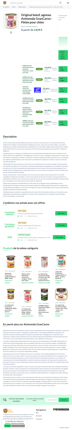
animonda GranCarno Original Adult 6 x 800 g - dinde (10, 275)
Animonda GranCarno (31, 26)
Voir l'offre (62, 69)
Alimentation (22, 7)
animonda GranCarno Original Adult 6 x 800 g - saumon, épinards (60, 275)
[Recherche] (34, 3)
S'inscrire (63, 400)
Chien (14, 7)
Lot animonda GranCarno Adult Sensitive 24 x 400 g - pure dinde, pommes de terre (44, 277)
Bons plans (39, 416)
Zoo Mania (6, 7)
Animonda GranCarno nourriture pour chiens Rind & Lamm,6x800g (27, 90)
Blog (37, 412)
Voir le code (59, 237)
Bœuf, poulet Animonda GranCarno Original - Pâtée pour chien (27, 277)
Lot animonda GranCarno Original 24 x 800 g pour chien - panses (10, 308)
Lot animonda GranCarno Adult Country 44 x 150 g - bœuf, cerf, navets (61, 308)
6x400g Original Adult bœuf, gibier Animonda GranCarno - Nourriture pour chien (44, 310)
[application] (63, 35)
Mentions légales (64, 427)
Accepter (7, 425)
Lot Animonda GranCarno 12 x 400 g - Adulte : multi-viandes (27, 311)
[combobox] (34, 3)
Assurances (39, 419)
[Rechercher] (60, 3)
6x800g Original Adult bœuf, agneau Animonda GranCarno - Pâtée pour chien (28, 69)
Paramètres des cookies (18, 425)
